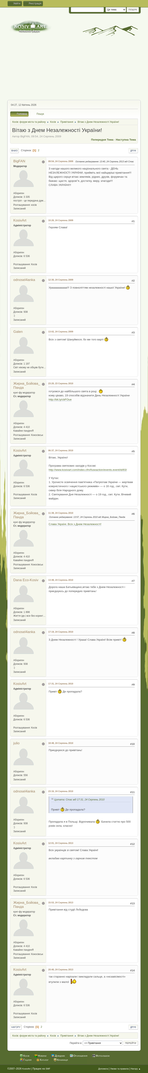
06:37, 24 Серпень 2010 (60, 450)
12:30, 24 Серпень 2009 (60, 279)
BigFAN (19, 161)
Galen (18, 332)
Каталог (44, 1059)
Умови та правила (119, 1068)
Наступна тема (126, 139)
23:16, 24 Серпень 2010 (60, 791)
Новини (42, 1055)
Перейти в (75, 1043)
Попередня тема (102, 139)
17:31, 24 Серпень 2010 (60, 683)
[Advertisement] (74, 69)
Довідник (60, 1055)
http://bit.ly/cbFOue (60, 399)
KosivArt (19, 220)
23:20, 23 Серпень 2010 (60, 383)
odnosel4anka (24, 280)
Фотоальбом (102, 1055)
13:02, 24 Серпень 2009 (60, 331)
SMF (48, 1068)
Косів (26, 1055)
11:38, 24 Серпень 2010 (60, 513)
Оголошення (80, 1055)
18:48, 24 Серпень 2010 (60, 743)
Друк (133, 150)
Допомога (103, 1068)
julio (16, 743)
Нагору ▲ (136, 1068)
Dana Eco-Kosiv (25, 580)
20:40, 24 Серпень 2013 (60, 969)
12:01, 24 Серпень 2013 (60, 843)
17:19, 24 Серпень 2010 (60, 632)
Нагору (15, 1027)
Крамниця (62, 1059)
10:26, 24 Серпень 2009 (60, 220)
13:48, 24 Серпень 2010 (60, 580)
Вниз (14, 150)
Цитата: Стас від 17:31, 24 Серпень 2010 (79, 799)
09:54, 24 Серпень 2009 (60, 161)
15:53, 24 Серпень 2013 (60, 902)
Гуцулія (27, 1059)
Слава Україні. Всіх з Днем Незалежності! (75, 524)
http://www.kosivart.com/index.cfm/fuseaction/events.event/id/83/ (88, 469)
